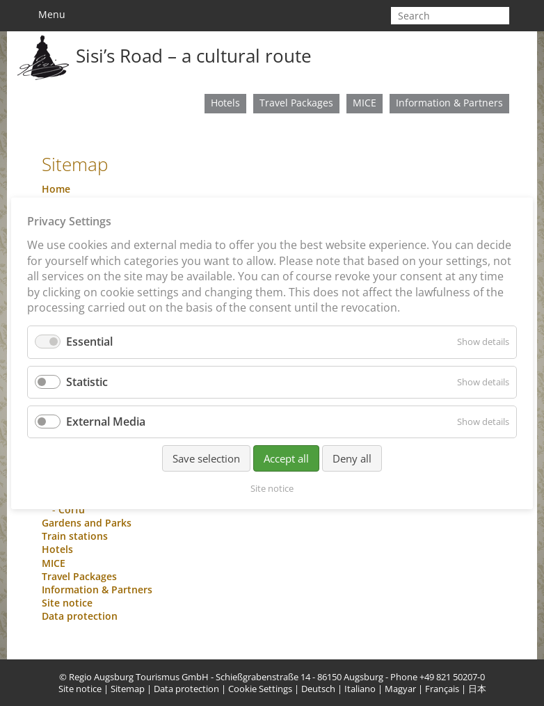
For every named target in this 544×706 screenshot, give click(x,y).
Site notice (67, 602)
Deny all (352, 458)
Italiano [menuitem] (360, 689)
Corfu (71, 509)
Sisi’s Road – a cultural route (194, 55)
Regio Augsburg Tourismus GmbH (139, 677)
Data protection (80, 616)
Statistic (87, 381)
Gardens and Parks (86, 522)
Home (56, 188)
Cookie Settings (260, 689)
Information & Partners (449, 102)
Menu (45, 14)
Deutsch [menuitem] (318, 689)
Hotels (225, 102)
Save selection (206, 458)
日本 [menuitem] (477, 689)
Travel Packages (296, 102)
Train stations (75, 536)
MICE (364, 102)
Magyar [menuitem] (400, 689)
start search (501, 15)
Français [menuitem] (442, 689)
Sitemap (128, 689)
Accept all (286, 458)
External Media (105, 420)
